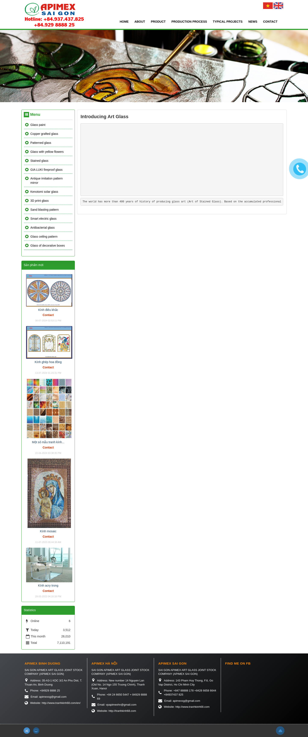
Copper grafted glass (44, 133)
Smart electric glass (43, 218)
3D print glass (39, 200)
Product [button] (158, 21)
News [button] (252, 21)
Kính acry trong (48, 585)
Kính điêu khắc (48, 310)
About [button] (139, 21)
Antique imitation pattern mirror (46, 180)
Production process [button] (189, 21)
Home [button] (124, 21)
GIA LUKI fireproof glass (46, 169)
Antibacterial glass (42, 227)
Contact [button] (270, 21)
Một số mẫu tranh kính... (48, 442)
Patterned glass (40, 142)
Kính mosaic (48, 531)
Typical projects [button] (228, 21)
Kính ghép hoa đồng (48, 362)
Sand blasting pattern (44, 209)
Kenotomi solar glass (44, 191)
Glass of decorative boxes (47, 245)
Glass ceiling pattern (44, 236)
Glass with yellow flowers (47, 151)
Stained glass (39, 160)
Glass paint (37, 125)
